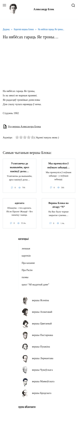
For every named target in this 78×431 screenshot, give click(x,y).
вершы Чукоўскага (42, 369)
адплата (19, 203)
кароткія (26, 255)
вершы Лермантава (42, 358)
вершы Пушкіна (41, 346)
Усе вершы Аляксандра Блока (24, 126)
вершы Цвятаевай (42, 323)
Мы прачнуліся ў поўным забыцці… (58, 165)
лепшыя (26, 248)
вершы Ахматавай (42, 311)
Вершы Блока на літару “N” (58, 205)
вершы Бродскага (41, 393)
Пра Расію (27, 270)
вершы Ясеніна (40, 300)
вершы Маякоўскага (43, 381)
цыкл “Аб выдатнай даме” (35, 284)
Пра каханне (28, 263)
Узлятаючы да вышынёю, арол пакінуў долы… (19, 167)
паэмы (25, 277)
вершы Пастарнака (42, 335)
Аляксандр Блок (43, 9)
